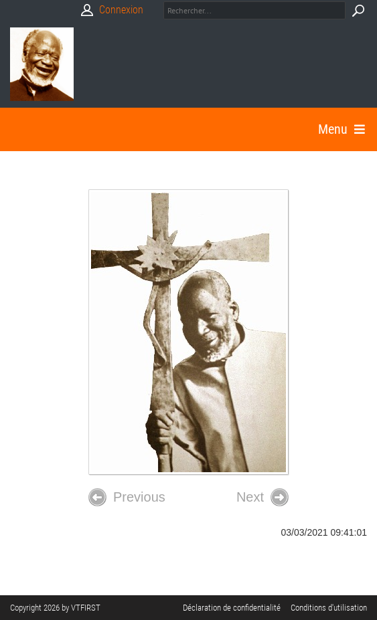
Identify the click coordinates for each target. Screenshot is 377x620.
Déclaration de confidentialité (232, 607)
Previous (126, 497)
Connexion (121, 9)
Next (262, 497)
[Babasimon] (42, 64)
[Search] (254, 10)
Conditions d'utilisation (329, 607)
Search (358, 10)
